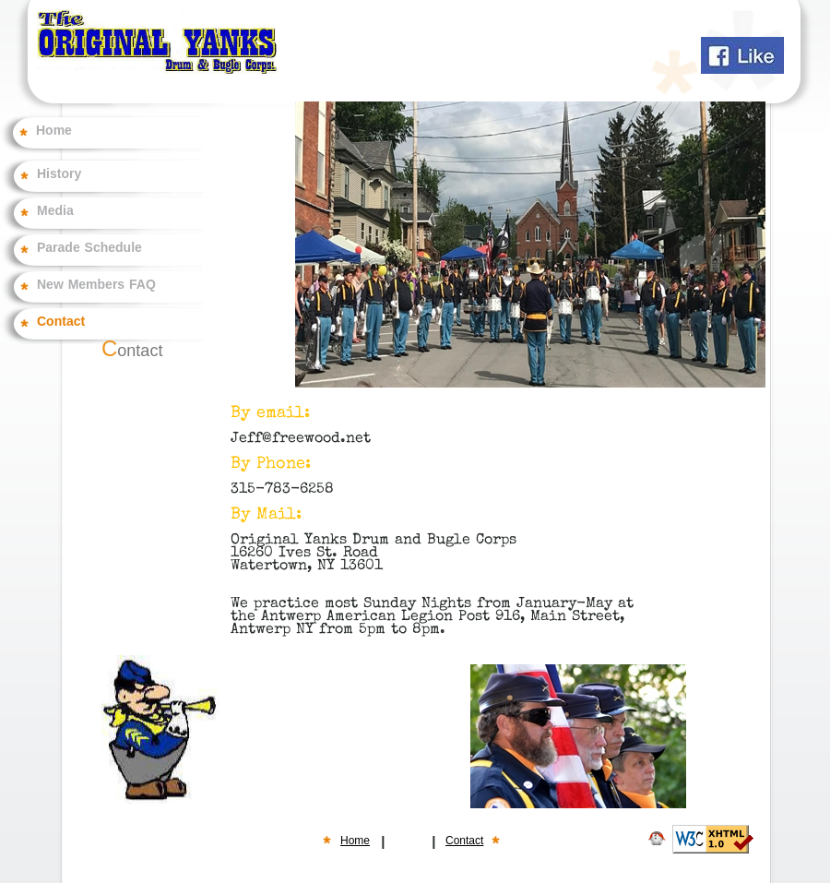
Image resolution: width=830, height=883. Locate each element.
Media (55, 211)
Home (54, 131)
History (59, 174)
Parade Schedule (89, 248)
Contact (61, 322)
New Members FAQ (96, 285)
